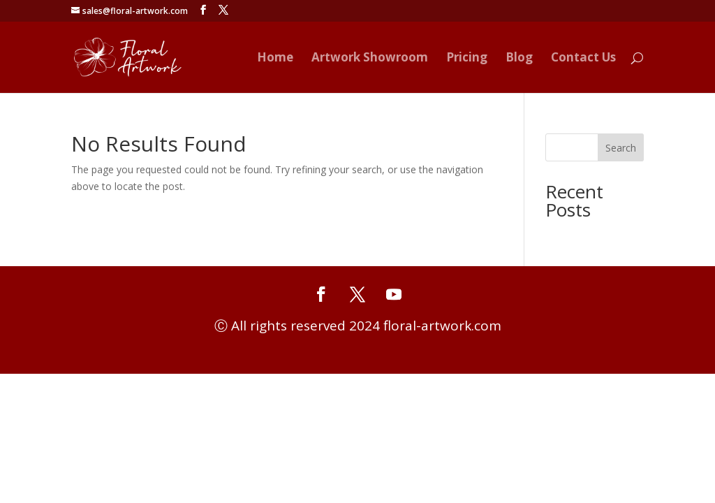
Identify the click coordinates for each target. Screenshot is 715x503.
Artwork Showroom (369, 58)
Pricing (466, 58)
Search (620, 147)
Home (275, 58)
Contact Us (583, 58)
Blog (519, 58)
